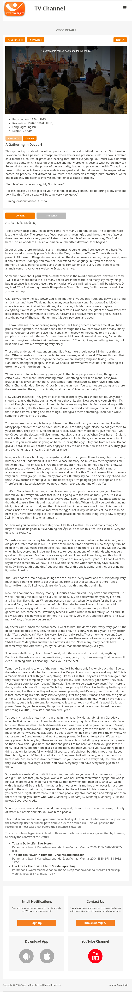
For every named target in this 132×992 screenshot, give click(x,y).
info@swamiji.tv (95, 923)
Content (20, 215)
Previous (35, 39)
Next (120, 39)
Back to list (15, 39)
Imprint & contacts (118, 985)
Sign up (37, 923)
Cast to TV (13, 138)
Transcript (51, 215)
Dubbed (29, 138)
